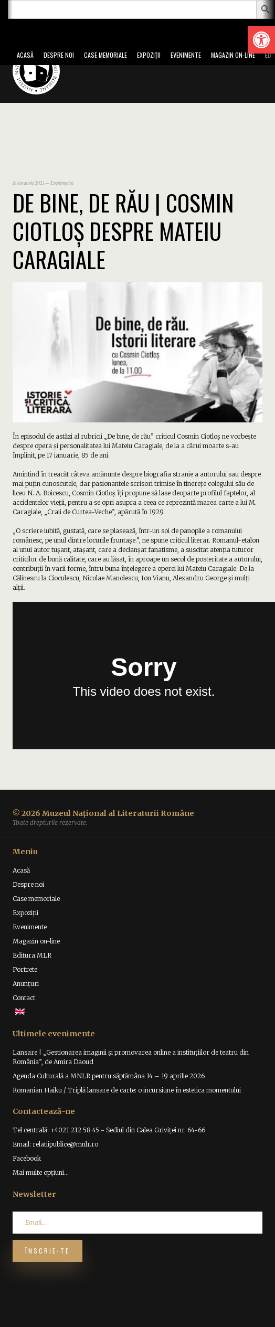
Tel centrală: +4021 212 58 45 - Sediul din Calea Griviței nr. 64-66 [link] (109, 1130)
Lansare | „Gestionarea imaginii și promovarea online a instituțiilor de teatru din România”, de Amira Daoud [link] (131, 1057)
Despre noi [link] (59, 54)
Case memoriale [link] (105, 54)
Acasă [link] (25, 54)
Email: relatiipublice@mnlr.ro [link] (55, 1144)
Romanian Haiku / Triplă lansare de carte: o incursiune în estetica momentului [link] (127, 1090)
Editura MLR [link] (32, 955)
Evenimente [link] (186, 54)
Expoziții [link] (149, 54)
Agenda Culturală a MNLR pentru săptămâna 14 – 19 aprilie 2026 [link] (109, 1076)
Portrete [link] (25, 969)
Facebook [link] (27, 1158)
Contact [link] (24, 998)
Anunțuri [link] (26, 984)
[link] (261, 40)
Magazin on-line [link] (233, 54)
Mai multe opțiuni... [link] (41, 1172)
